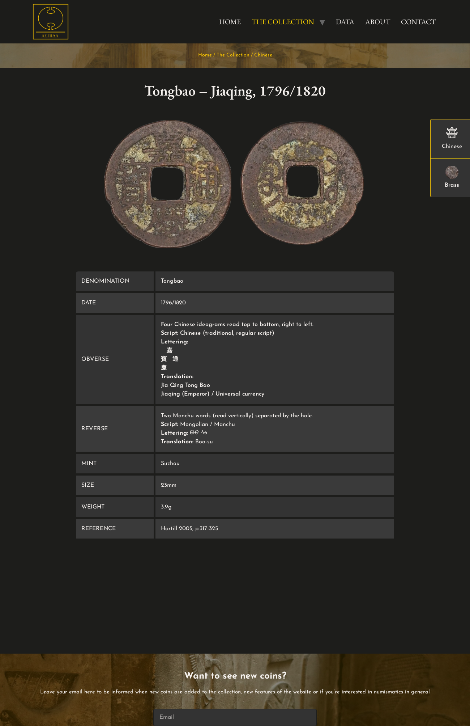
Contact (418, 21)
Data (345, 21)
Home (230, 21)
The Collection (283, 21)
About (377, 21)
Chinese (263, 55)
